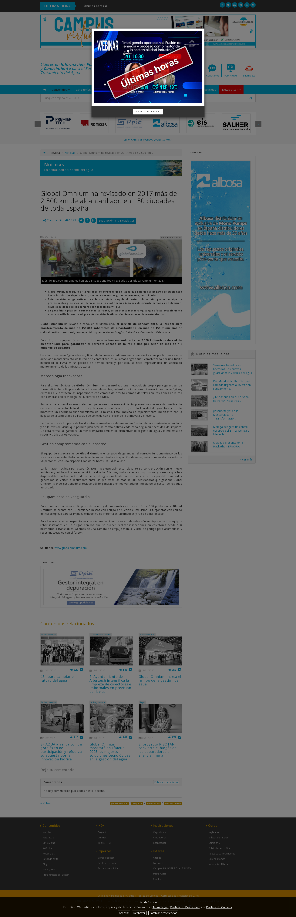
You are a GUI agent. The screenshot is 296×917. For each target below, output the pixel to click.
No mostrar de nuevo (148, 111)
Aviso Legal (160, 907)
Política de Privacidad (185, 907)
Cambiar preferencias (163, 913)
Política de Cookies (219, 907)
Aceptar (124, 913)
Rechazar (139, 913)
